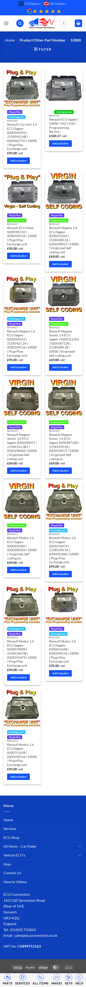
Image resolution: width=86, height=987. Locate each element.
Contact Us (12, 873)
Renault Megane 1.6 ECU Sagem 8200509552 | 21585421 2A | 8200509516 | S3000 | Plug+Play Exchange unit (22, 343)
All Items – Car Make (19, 846)
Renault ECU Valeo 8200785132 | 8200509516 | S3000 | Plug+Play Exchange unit (22, 236)
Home (10, 40)
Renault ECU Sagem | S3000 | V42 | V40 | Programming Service (64, 125)
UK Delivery (55, 3)
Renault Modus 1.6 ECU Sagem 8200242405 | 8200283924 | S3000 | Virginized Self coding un (22, 548)
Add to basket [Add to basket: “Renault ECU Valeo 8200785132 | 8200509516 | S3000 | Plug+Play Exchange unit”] (18, 255)
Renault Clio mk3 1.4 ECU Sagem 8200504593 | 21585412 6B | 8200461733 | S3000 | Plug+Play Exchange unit (22, 137)
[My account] (63, 23)
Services (9, 828)
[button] (6, 23)
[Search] (20, 23)
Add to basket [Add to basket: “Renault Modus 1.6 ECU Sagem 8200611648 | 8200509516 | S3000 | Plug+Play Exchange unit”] (60, 673)
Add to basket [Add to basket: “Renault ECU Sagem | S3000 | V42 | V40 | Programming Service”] (60, 143)
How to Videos (15, 881)
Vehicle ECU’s (14, 855)
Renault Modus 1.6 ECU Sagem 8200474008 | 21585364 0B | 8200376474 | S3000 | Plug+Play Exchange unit (22, 653)
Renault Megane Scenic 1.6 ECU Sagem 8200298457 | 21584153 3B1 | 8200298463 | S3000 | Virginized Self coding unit (22, 447)
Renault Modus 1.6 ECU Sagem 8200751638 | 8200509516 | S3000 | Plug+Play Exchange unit (22, 755)
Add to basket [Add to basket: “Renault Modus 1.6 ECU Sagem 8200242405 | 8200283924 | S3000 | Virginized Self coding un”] (18, 569)
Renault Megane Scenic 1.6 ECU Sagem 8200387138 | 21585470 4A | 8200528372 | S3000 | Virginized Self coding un (64, 447)
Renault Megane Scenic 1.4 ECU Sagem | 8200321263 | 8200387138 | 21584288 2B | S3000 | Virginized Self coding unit (64, 343)
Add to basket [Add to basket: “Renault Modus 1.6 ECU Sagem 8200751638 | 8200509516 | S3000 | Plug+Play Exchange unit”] (18, 776)
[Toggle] (80, 846)
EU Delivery (30, 3)
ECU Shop (11, 837)
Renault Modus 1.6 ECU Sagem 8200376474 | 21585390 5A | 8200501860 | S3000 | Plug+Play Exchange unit (64, 550)
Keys (7, 864)
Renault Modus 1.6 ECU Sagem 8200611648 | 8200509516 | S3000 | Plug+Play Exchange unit (64, 651)
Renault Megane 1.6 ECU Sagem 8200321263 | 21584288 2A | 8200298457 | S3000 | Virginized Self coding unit (64, 240)
